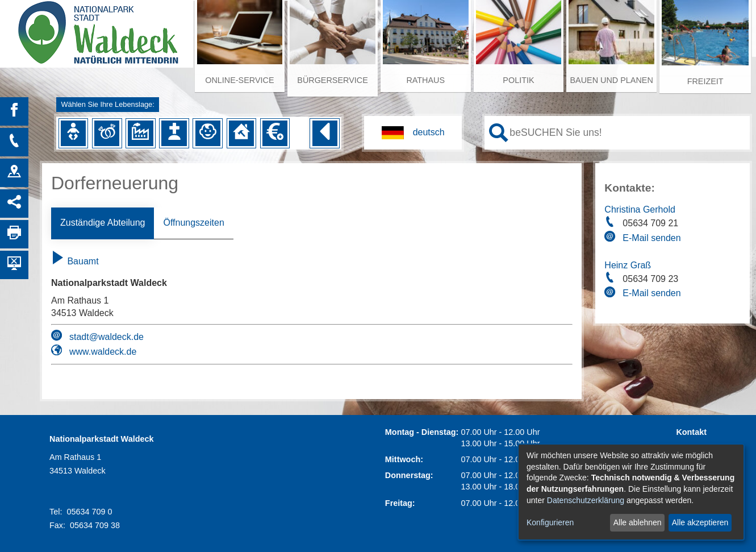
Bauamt (75, 261)
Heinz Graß (627, 265)
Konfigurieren (550, 522)
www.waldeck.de (102, 351)
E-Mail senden (651, 238)
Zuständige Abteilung (102, 222)
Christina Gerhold (639, 209)
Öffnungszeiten (193, 222)
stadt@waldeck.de (106, 337)
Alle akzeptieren (700, 522)
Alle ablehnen (637, 522)
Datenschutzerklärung (585, 500)
